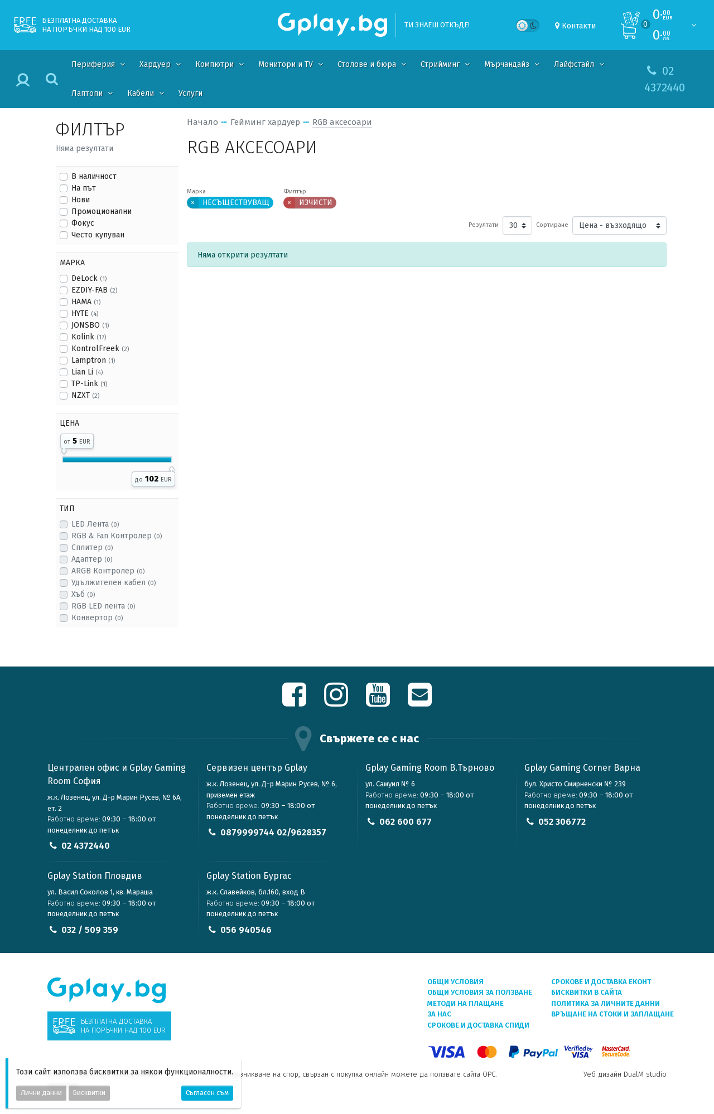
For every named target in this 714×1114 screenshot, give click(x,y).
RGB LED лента (103, 606)
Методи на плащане (465, 1003)
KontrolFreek (100, 348)
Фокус (82, 223)
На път (83, 188)
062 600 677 (405, 821)
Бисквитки (89, 1093)
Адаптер (91, 559)
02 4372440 (85, 845)
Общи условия (455, 981)
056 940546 (246, 930)
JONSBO (90, 325)
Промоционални (101, 211)
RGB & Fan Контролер (116, 536)
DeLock (89, 278)
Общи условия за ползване (479, 992)
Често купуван (97, 235)
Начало (202, 122)
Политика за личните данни (605, 1003)
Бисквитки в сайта (586, 992)
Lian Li (87, 372)
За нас (439, 1014)
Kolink (88, 337)
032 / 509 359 (89, 930)
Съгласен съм (207, 1093)
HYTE (84, 313)
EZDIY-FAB (94, 290)
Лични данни (41, 1093)
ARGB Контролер (107, 571)
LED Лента (95, 524)
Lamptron (93, 360)
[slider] (64, 449)
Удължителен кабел (113, 582)
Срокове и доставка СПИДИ (478, 1025)
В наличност (94, 176)
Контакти (579, 26)
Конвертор (97, 617)
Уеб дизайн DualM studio (625, 1074)
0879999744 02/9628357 (273, 832)
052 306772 (562, 821)
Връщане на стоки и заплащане (612, 1014)
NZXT (85, 395)
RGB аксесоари (342, 122)
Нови (80, 200)
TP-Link (89, 383)
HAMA (85, 302)
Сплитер (92, 547)
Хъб (83, 594)
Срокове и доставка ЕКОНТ (601, 981)
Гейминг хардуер (265, 122)
